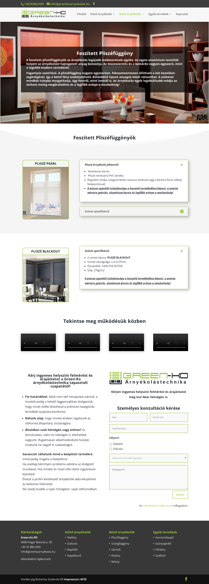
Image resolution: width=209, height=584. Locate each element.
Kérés (180, 494)
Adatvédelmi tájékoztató (36, 559)
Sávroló (116, 549)
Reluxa (115, 561)
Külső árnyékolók (101, 14)
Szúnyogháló (163, 543)
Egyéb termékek (158, 14)
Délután (116, 449)
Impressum (71, 579)
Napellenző (74, 555)
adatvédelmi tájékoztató (158, 505)
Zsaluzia (72, 543)
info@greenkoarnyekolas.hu (38, 551)
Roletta (115, 555)
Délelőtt (116, 444)
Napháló (72, 549)
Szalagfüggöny (120, 543)
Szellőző (160, 555)
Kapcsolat (182, 14)
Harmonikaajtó (164, 537)
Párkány (160, 549)
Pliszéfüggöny (119, 537)
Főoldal (81, 14)
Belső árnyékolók (130, 14)
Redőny (72, 537)
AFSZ (83, 579)
